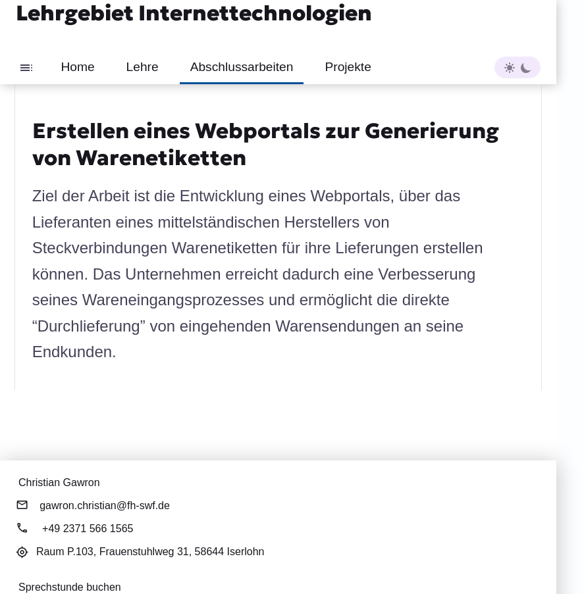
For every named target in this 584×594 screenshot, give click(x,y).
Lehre (142, 67)
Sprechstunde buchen (69, 587)
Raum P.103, (150, 551)
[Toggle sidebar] (26, 67)
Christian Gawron (59, 482)
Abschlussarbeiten (242, 67)
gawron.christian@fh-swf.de (105, 505)
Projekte (348, 67)
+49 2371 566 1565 (87, 528)
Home (77, 67)
